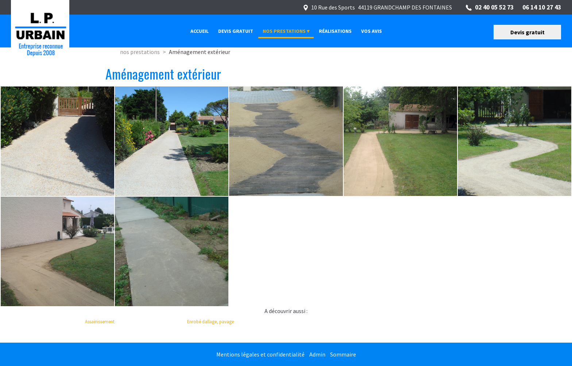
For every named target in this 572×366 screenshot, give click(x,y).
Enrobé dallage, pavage (210, 321)
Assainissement (100, 321)
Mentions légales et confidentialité (260, 354)
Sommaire (343, 354)
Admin (317, 354)
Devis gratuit (527, 32)
